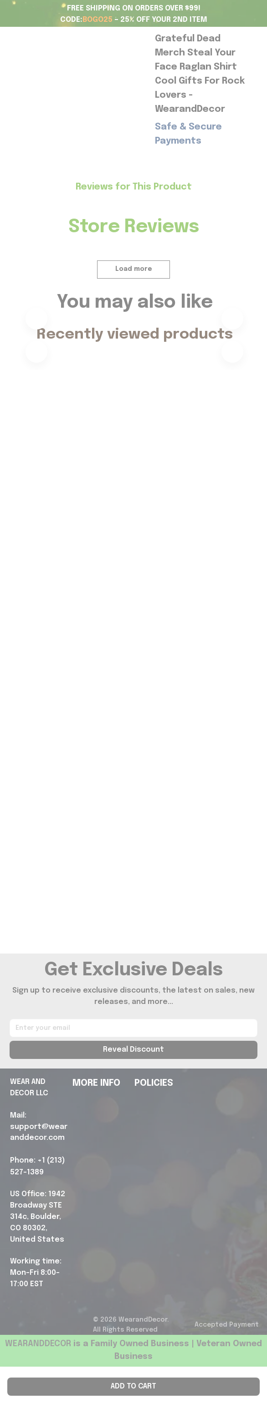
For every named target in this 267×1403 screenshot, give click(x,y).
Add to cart (133, 1386)
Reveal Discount (133, 1086)
